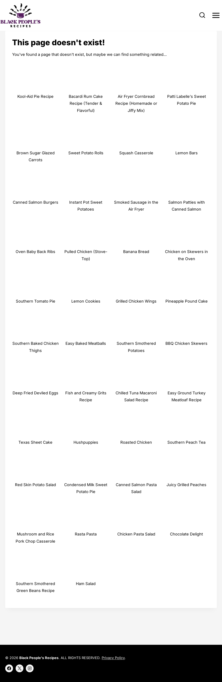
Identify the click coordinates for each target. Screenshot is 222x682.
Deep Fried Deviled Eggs (35, 403)
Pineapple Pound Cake (186, 311)
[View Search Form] (202, 15)
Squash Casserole (136, 163)
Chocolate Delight (186, 544)
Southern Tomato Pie (35, 311)
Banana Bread (136, 262)
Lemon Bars (186, 163)
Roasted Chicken (136, 452)
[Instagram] (30, 668)
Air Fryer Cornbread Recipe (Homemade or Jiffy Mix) (136, 113)
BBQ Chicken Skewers (186, 353)
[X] (19, 668)
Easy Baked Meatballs (85, 353)
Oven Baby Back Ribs (35, 262)
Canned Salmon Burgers (35, 212)
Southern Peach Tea (186, 452)
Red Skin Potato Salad (35, 495)
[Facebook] (9, 668)
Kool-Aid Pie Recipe (35, 106)
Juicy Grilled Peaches (186, 495)
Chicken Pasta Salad (136, 544)
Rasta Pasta (86, 544)
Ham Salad (86, 594)
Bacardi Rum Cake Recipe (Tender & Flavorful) (86, 113)
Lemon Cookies (85, 311)
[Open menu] (216, 15)
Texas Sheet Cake (35, 452)
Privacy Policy (113, 658)
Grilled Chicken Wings (136, 311)
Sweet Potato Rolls (85, 163)
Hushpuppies (85, 452)
